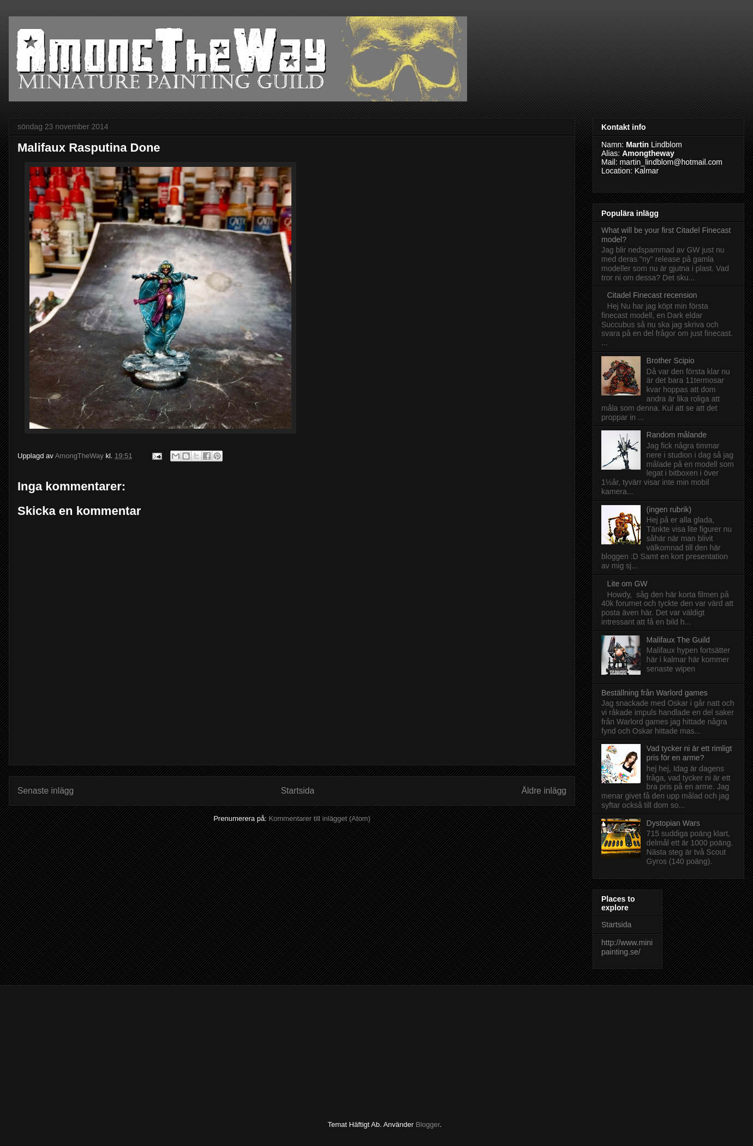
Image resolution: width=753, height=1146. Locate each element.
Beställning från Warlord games (654, 692)
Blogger (428, 1124)
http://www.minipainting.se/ (627, 947)
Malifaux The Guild (678, 639)
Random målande (677, 434)
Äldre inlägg (544, 790)
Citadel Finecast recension (652, 295)
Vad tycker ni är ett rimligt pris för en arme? (689, 753)
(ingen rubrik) (669, 509)
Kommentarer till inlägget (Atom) (319, 818)
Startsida (298, 790)
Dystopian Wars (673, 823)
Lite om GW (627, 583)
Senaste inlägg (45, 790)
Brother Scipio (671, 360)
